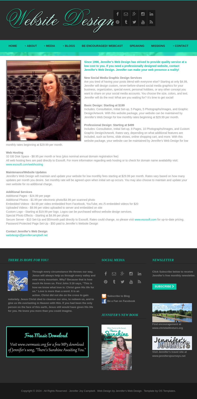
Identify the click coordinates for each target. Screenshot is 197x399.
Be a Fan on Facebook (121, 301)
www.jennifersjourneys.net (169, 355)
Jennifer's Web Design (129, 390)
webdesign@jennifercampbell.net (27, 235)
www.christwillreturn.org (167, 327)
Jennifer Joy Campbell (82, 390)
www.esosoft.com (146, 219)
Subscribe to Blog (118, 295)
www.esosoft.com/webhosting (24, 164)
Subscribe (164, 286)
